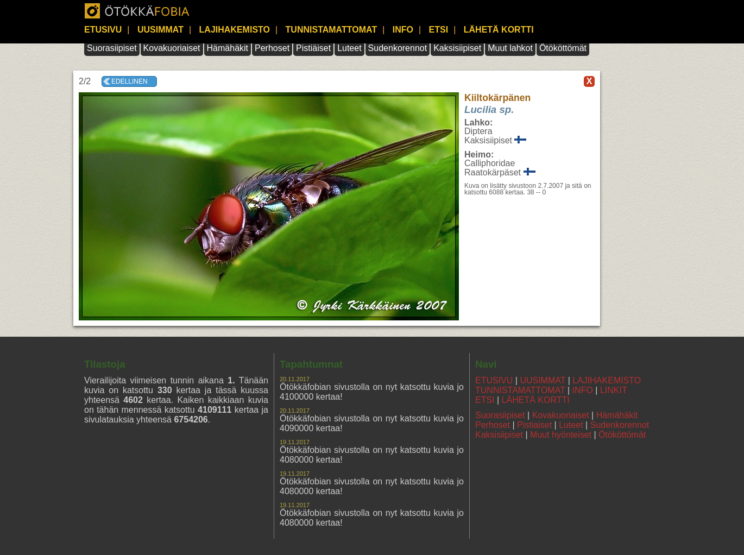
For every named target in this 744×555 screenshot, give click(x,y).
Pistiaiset (534, 425)
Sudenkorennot (397, 48)
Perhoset (272, 48)
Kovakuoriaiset (171, 48)
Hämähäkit (227, 48)
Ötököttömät (563, 48)
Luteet (349, 48)
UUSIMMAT (160, 29)
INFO (403, 29)
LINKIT (613, 390)
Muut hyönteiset (560, 434)
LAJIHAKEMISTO (234, 29)
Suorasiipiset (112, 48)
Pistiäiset (313, 48)
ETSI (439, 29)
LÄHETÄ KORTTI (499, 29)
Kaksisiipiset (457, 48)
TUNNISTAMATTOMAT (331, 29)
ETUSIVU (103, 29)
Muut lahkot (510, 48)
